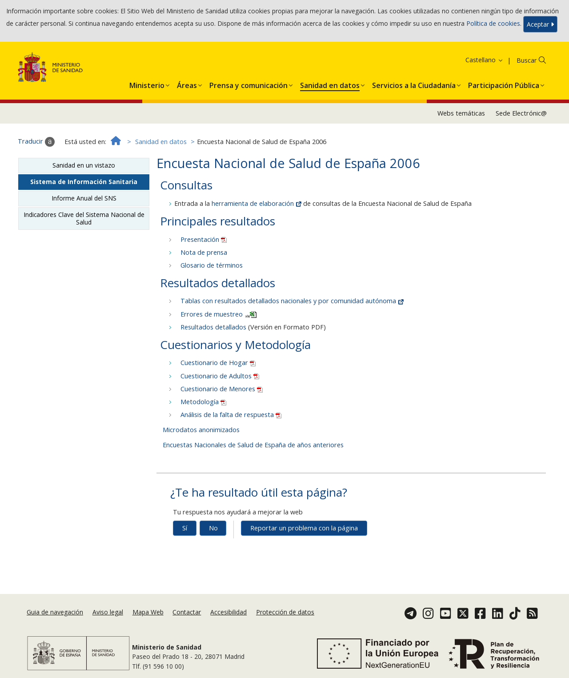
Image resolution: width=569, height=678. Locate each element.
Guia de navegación (55, 612)
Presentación (203, 239)
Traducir (36, 142)
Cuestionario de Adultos (219, 376)
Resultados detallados (213, 327)
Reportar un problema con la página (304, 528)
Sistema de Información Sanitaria (83, 181)
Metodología (203, 401)
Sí (184, 528)
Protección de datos (285, 612)
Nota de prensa (203, 252)
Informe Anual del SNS (84, 198)
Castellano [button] (484, 60)
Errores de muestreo (218, 314)
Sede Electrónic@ (521, 113)
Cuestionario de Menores (221, 389)
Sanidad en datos (161, 141)
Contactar (186, 612)
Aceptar (540, 24)
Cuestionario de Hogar (218, 362)
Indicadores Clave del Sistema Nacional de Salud (84, 218)
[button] (147, 83)
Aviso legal (107, 612)
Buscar (527, 60)
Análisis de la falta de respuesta (230, 414)
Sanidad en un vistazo (83, 165)
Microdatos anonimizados (201, 429)
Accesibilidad (228, 612)
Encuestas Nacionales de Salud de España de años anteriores (253, 445)
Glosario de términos (211, 265)
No (213, 528)
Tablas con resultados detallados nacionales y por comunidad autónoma (292, 301)
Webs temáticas (461, 113)
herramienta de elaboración (257, 203)
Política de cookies (493, 23)
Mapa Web (148, 612)
